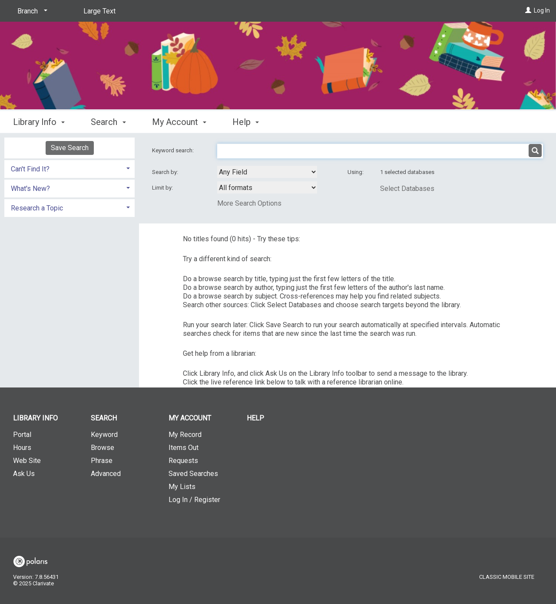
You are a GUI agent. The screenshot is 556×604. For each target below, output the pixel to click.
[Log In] (528, 10)
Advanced (106, 473)
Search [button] (108, 122)
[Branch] (31, 11)
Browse (102, 447)
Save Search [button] (70, 148)
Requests (183, 460)
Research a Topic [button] (37, 208)
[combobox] (267, 172)
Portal (22, 434)
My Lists (182, 487)
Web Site (27, 460)
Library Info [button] (39, 122)
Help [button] (245, 122)
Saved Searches (193, 473)
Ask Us (24, 473)
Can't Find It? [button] (30, 169)
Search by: (165, 172)
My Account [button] (179, 122)
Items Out (184, 447)
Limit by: (163, 187)
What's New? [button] (30, 188)
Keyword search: (173, 150)
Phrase (102, 460)
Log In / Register (194, 500)
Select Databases (407, 188)
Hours (22, 447)
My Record (185, 434)
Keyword (104, 434)
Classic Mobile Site (506, 577)
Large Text (99, 11)
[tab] (69, 168)
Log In (542, 10)
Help (255, 418)
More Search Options (249, 203)
